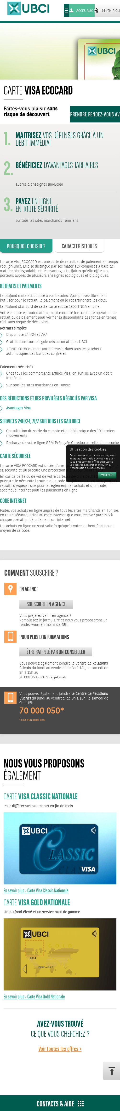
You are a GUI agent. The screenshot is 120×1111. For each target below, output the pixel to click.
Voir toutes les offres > (60, 1049)
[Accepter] (107, 475)
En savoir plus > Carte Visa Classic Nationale (36, 890)
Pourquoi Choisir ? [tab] (26, 246)
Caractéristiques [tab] (79, 246)
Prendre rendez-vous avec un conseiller (95, 114)
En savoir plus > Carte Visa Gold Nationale (34, 996)
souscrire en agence (46, 604)
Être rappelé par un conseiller (56, 652)
